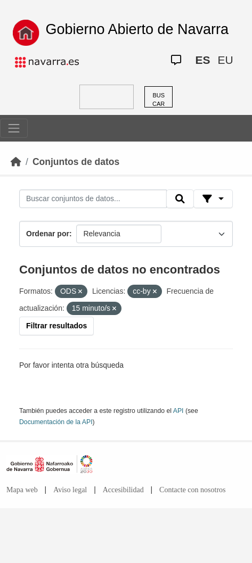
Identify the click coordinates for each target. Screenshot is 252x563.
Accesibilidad (123, 490)
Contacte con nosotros (192, 490)
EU (225, 60)
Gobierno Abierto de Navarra (137, 29)
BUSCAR (158, 99)
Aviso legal (70, 490)
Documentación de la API (56, 422)
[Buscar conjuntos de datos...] (93, 199)
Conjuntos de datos (75, 161)
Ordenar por (47, 233)
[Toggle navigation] (14, 128)
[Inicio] (16, 161)
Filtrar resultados (56, 325)
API (178, 411)
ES (202, 60)
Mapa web (22, 490)
